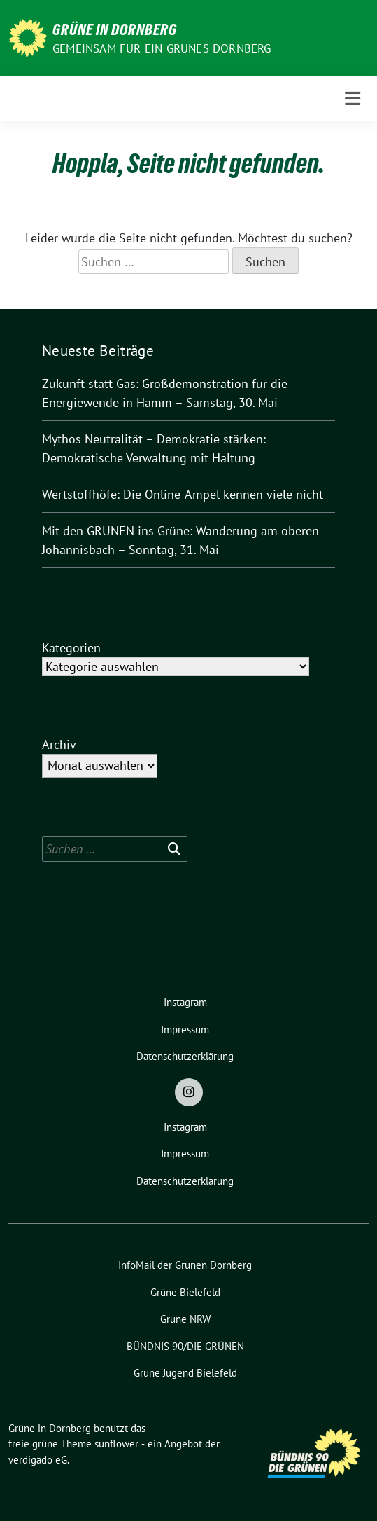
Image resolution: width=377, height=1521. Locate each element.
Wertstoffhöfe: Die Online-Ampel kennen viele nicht (182, 494)
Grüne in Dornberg (114, 29)
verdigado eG (37, 1459)
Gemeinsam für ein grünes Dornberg (161, 48)
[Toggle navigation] (352, 99)
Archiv (59, 744)
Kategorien (71, 648)
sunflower (116, 1443)
